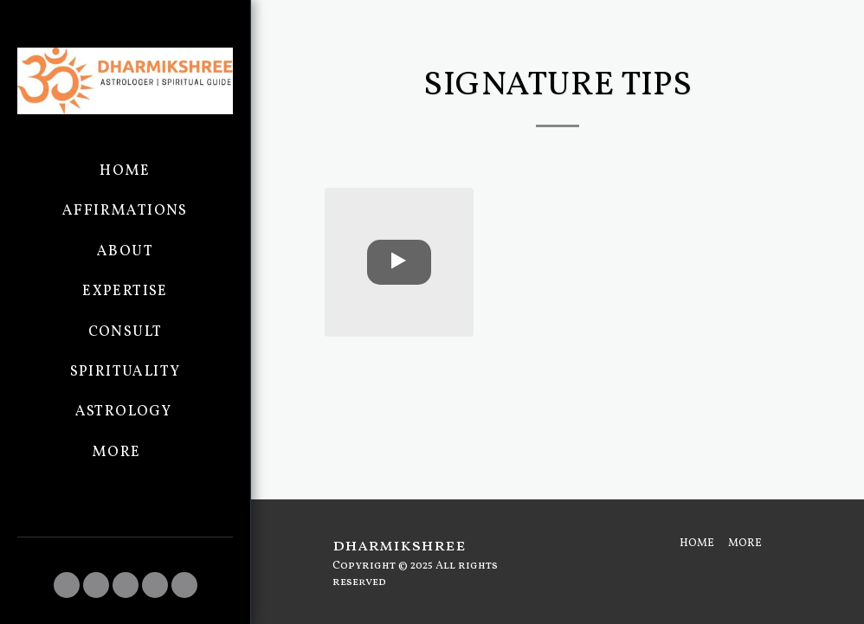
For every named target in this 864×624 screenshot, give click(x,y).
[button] (67, 585)
